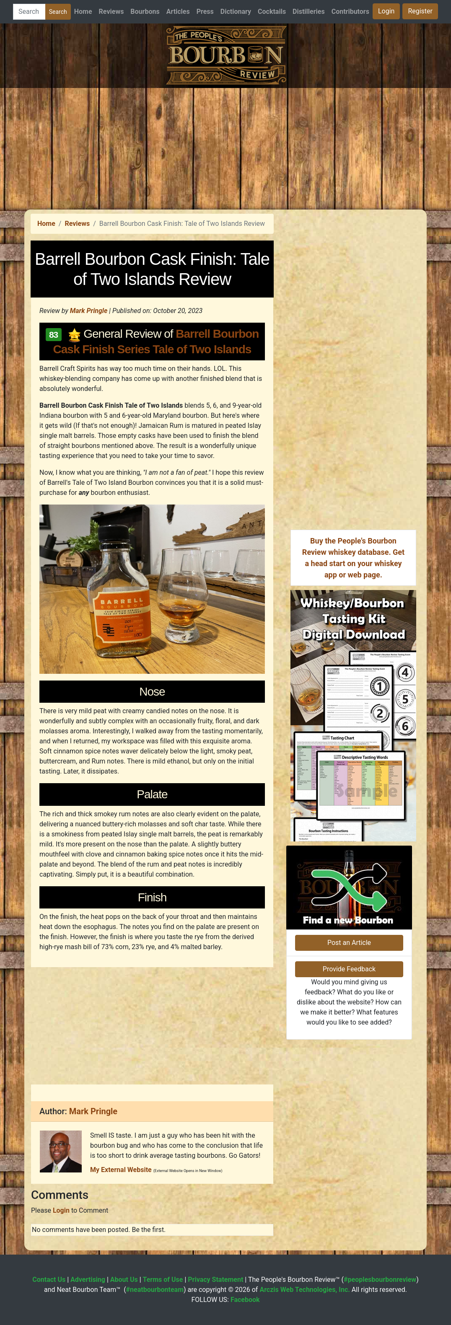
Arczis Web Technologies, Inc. (304, 1290)
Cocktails (272, 12)
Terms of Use (163, 1280)
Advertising (87, 1280)
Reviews (111, 12)
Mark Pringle (89, 311)
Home (83, 12)
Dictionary (235, 12)
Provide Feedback (349, 969)
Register (420, 11)
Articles (178, 12)
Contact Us (48, 1280)
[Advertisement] (225, 146)
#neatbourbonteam (155, 1290)
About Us (124, 1280)
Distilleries (309, 12)
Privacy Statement (215, 1280)
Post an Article (349, 943)
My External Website (121, 1170)
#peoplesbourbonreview (380, 1280)
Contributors (350, 12)
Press (205, 12)
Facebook (245, 1300)
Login (386, 11)
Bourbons (144, 12)
